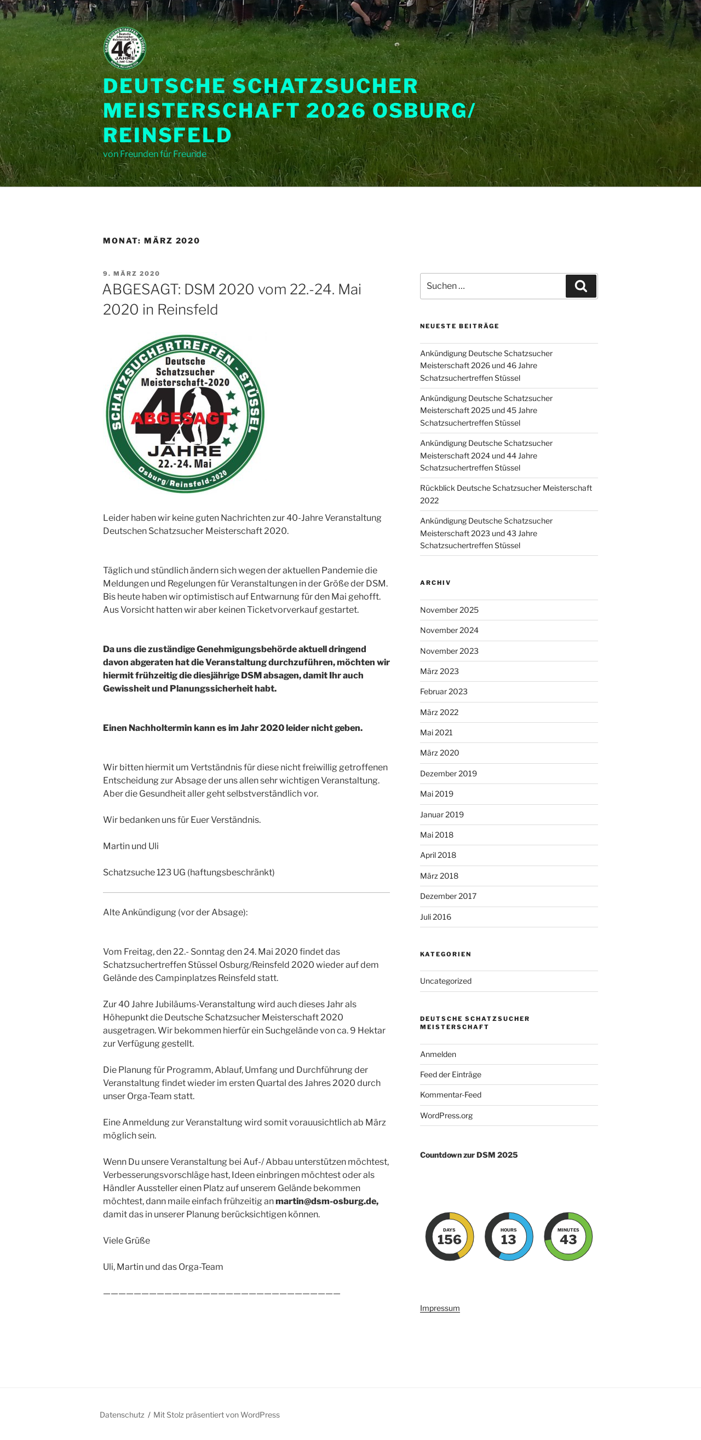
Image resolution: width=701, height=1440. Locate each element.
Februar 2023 (444, 691)
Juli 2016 (435, 916)
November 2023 (449, 650)
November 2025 (449, 609)
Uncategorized (446, 980)
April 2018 (438, 855)
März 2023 (439, 671)
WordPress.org (446, 1115)
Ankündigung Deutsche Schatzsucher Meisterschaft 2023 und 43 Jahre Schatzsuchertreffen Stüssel (486, 533)
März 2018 (439, 875)
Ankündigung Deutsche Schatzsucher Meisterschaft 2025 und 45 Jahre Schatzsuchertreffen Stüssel (486, 410)
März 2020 (439, 752)
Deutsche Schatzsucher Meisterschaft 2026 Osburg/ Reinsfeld (289, 110)
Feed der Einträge (450, 1074)
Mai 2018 (436, 834)
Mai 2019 (436, 793)
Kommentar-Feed (450, 1094)
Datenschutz (122, 1414)
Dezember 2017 (448, 896)
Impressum (440, 1308)
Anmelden (438, 1054)
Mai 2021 (436, 732)
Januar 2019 (442, 814)
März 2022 (439, 712)
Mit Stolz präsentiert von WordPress (216, 1414)
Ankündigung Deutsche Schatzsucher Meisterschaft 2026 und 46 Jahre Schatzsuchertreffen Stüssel (486, 365)
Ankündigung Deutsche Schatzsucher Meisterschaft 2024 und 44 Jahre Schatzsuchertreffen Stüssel (486, 455)
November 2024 (449, 630)
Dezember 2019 (448, 773)
